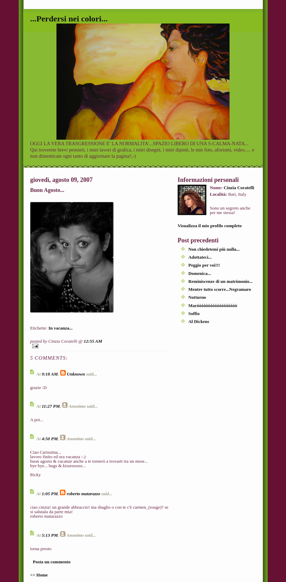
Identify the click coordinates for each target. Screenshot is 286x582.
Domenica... (199, 273)
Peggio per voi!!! (204, 265)
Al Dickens (198, 321)
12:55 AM (93, 341)
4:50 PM (49, 438)
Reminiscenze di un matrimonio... (220, 281)
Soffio (193, 313)
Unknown (76, 374)
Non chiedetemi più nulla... (214, 249)
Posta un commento (52, 561)
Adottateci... (200, 257)
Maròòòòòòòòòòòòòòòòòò (212, 305)
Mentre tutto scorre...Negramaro (219, 289)
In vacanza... (60, 328)
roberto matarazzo (83, 493)
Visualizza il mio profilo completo (210, 225)
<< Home (39, 575)
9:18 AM (50, 374)
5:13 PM (49, 535)
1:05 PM (49, 493)
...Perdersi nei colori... (69, 18)
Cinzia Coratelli (239, 187)
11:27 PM (51, 406)
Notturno (197, 297)
